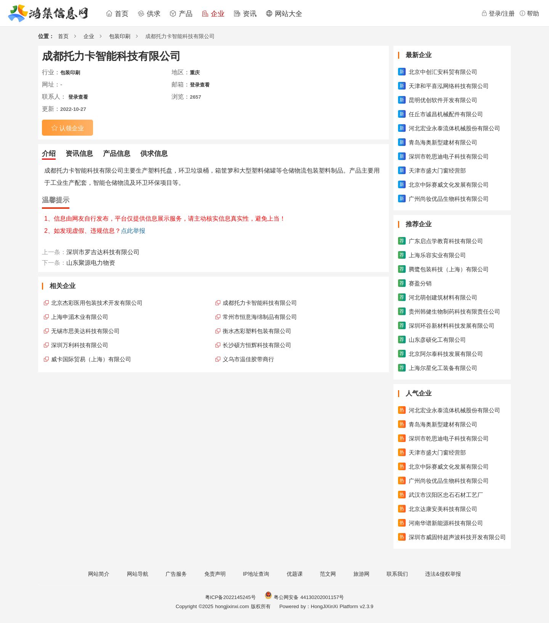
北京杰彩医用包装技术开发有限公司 (97, 302)
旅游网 (361, 574)
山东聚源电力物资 (90, 262)
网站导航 (137, 574)
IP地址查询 (256, 574)
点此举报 (133, 230)
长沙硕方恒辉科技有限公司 (257, 345)
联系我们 (397, 574)
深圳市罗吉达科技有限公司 (103, 252)
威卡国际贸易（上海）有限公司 (91, 359)
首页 (117, 14)
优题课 (295, 574)
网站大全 (284, 14)
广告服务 (176, 574)
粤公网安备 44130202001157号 (304, 597)
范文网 (328, 574)
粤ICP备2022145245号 (230, 597)
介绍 (49, 153)
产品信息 (116, 153)
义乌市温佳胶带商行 (248, 359)
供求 (149, 14)
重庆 (195, 72)
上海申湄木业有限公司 (79, 317)
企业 (213, 14)
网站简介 (98, 574)
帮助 (529, 13)
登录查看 (200, 85)
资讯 (245, 14)
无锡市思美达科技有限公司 (85, 331)
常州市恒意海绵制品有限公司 (260, 317)
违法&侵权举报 (443, 574)
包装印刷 (119, 36)
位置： (46, 36)
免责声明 (215, 574)
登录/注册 (498, 13)
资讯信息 (79, 153)
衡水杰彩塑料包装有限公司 (257, 331)
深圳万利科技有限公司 (79, 345)
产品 (181, 14)
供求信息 (154, 153)
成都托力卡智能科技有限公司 (260, 302)
